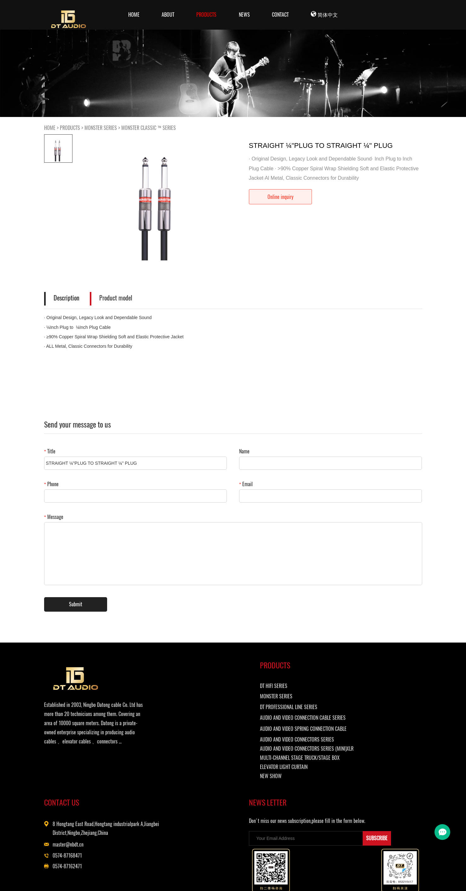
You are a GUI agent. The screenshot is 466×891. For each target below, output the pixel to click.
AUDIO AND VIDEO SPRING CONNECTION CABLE (197, 744)
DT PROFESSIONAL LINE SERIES (202, 712)
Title (49, 451)
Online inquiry (280, 197)
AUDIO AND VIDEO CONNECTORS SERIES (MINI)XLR (203, 777)
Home (134, 14)
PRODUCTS (206, 14)
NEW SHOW (184, 815)
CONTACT (280, 14)
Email (246, 484)
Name (244, 451)
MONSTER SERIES (100, 128)
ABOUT (168, 14)
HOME (49, 128)
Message (53, 517)
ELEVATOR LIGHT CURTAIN (197, 805)
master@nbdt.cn (279, 722)
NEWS (244, 14)
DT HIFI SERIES (187, 691)
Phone (51, 484)
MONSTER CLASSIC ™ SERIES (148, 128)
